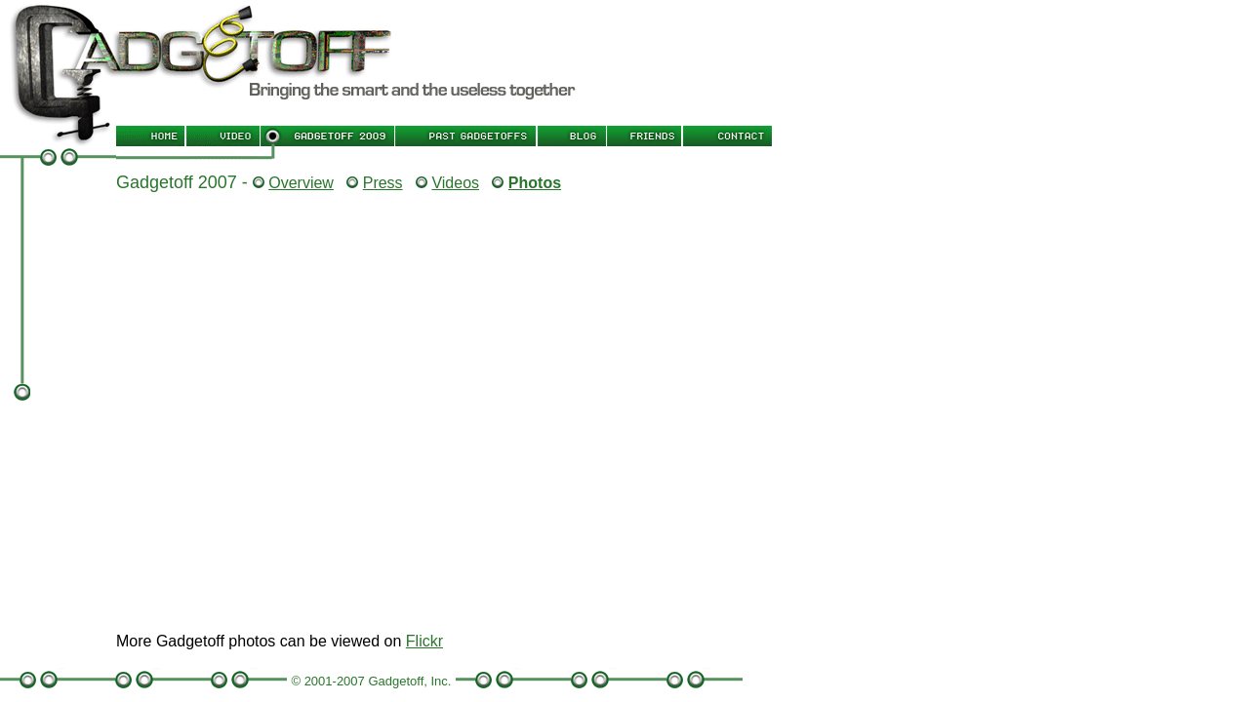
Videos (455, 183)
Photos (534, 183)
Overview (301, 183)
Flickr (424, 641)
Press (383, 183)
